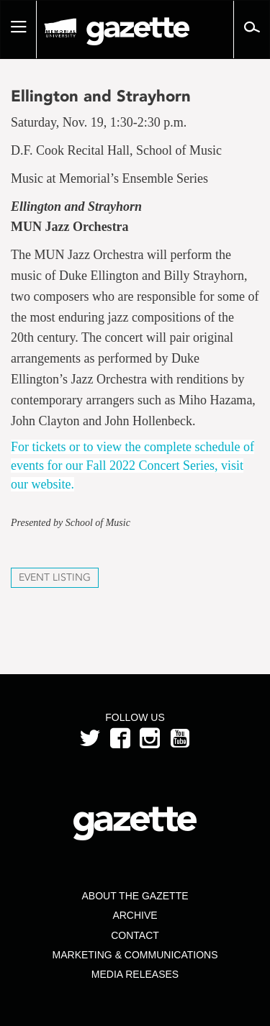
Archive (134, 915)
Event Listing (55, 577)
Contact (135, 935)
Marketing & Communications (135, 955)
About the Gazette (134, 896)
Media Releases (135, 974)
